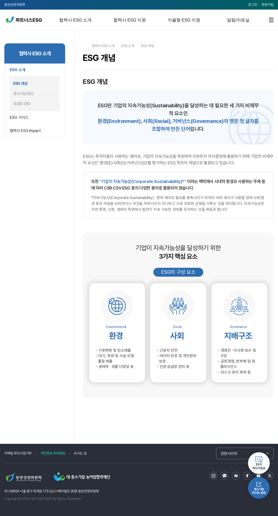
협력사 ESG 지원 (129, 20)
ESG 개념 (20, 83)
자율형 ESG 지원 (184, 20)
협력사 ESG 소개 (75, 20)
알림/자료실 (238, 20)
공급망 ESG (21, 103)
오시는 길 (80, 453)
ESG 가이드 (19, 117)
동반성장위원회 (14, 5)
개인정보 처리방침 (53, 453)
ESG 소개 (17, 69)
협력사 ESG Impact (25, 130)
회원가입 (268, 5)
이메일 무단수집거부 (18, 453)
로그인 (252, 5)
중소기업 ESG (23, 93)
